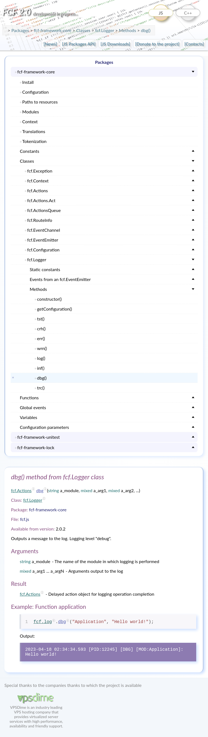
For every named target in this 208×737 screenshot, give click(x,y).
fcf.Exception (39, 170)
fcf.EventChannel (43, 230)
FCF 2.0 (40, 12)
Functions (29, 397)
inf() (40, 368)
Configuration (35, 91)
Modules (30, 111)
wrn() (42, 348)
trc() (40, 387)
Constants (29, 151)
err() (41, 338)
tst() (40, 318)
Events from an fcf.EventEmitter (60, 279)
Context (30, 121)
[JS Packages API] (78, 43)
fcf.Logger (105, 30)
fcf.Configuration (43, 249)
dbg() (145, 30)
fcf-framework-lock (35, 447)
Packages (20, 30)
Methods (38, 289)
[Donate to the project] (157, 43)
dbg (39, 490)
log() (41, 358)
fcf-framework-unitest (38, 437)
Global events (33, 407)
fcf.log (42, 622)
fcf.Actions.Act (41, 200)
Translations (33, 131)
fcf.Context (38, 180)
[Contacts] (194, 43)
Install (27, 82)
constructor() (49, 299)
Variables (28, 417)
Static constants (45, 269)
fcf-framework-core (53, 30)
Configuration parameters (44, 427)
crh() (41, 328)
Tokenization (34, 141)
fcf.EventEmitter (42, 239)
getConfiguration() (54, 308)
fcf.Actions (37, 190)
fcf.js (24, 519)
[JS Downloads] (115, 43)
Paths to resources (40, 101)
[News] (50, 43)
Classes (27, 161)
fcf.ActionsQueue (44, 210)
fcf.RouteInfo (39, 220)
